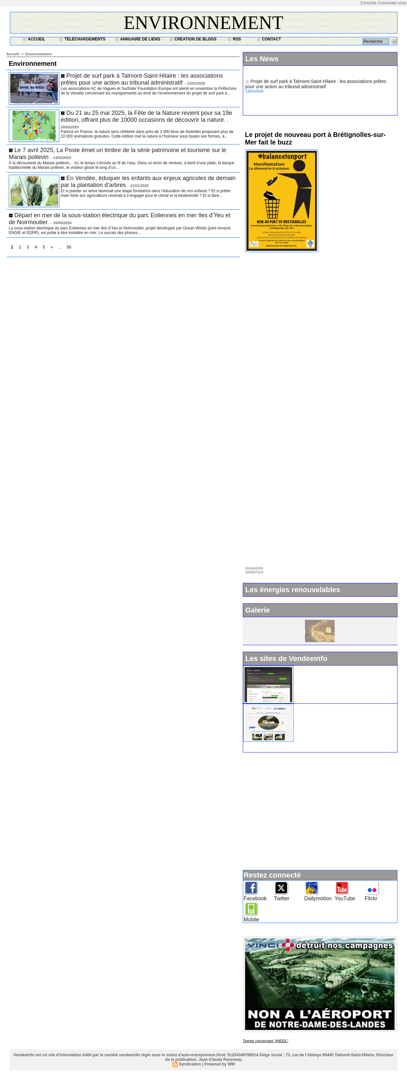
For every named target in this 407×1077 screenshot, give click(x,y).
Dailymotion (318, 898)
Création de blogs (192, 39)
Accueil (34, 39)
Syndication (190, 1064)
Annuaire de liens (137, 39)
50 (69, 247)
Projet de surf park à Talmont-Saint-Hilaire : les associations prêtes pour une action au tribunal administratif (142, 79)
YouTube (345, 898)
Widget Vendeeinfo (316, 668)
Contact (269, 39)
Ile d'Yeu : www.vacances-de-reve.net (335, 706)
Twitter (282, 898)
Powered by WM (219, 1064)
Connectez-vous (392, 3)
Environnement (203, 23)
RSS (234, 39)
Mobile (251, 919)
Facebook (255, 898)
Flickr (371, 898)
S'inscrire (368, 3)
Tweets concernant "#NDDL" (266, 1041)
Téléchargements (82, 39)
